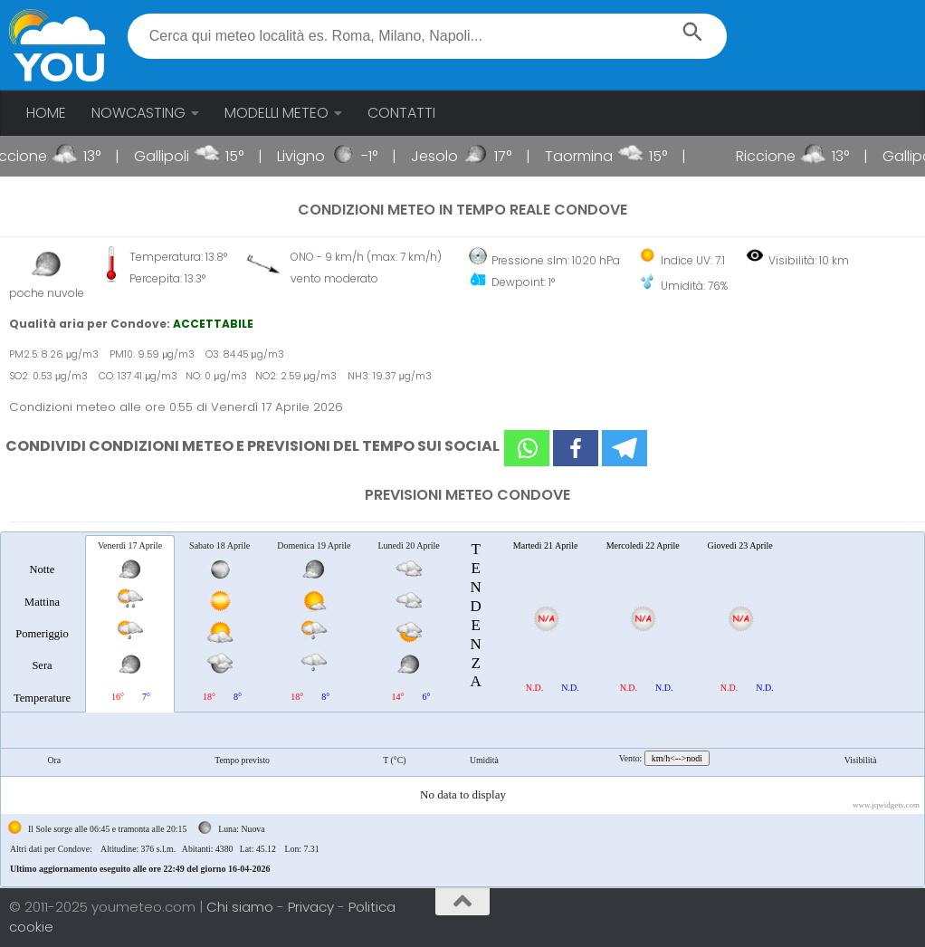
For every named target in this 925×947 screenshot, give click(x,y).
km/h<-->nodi (677, 758)
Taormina (595, 156)
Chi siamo (241, 906)
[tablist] (462, 709)
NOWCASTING (138, 112)
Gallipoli (177, 156)
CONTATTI (401, 112)
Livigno (317, 156)
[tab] (42, 623)
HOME (46, 112)
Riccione (33, 156)
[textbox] (428, 36)
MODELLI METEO (276, 112)
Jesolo (450, 156)
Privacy (313, 906)
